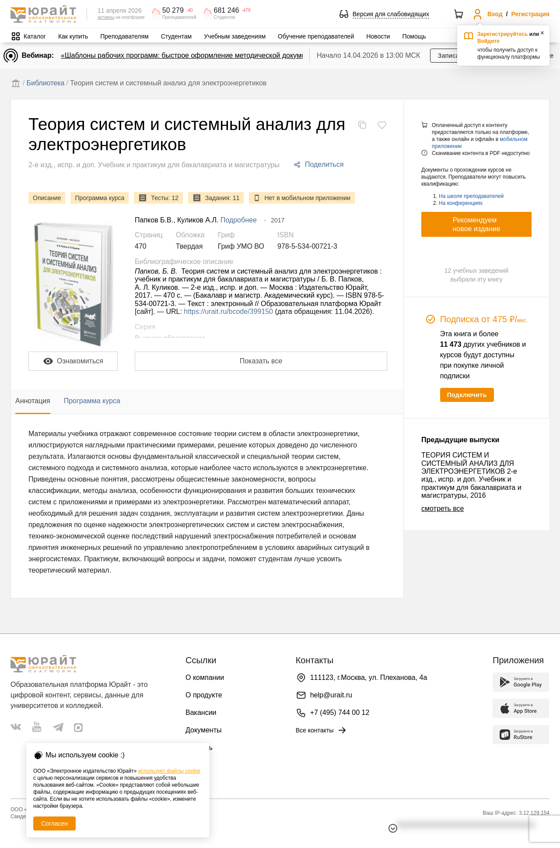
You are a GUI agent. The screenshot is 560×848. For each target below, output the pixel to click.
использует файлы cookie (169, 771)
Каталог (35, 36)
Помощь (414, 36)
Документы (203, 730)
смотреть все (442, 508)
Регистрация (530, 14)
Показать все (261, 361)
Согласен (54, 823)
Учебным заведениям (235, 36)
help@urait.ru (331, 695)
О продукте (204, 695)
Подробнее (238, 220)
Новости (378, 36)
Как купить (73, 36)
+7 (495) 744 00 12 (340, 712)
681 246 (226, 10)
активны (106, 17)
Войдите (488, 41)
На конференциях (461, 203)
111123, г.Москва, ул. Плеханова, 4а (368, 677)
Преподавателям (124, 36)
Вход (495, 14)
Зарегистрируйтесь (502, 34)
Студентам (176, 36)
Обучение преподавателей (316, 36)
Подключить (467, 394)
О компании (205, 677)
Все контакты (322, 730)
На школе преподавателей (471, 196)
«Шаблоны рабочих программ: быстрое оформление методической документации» (196, 55)
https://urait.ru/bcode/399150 (228, 311)
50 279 (173, 10)
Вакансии (201, 712)
